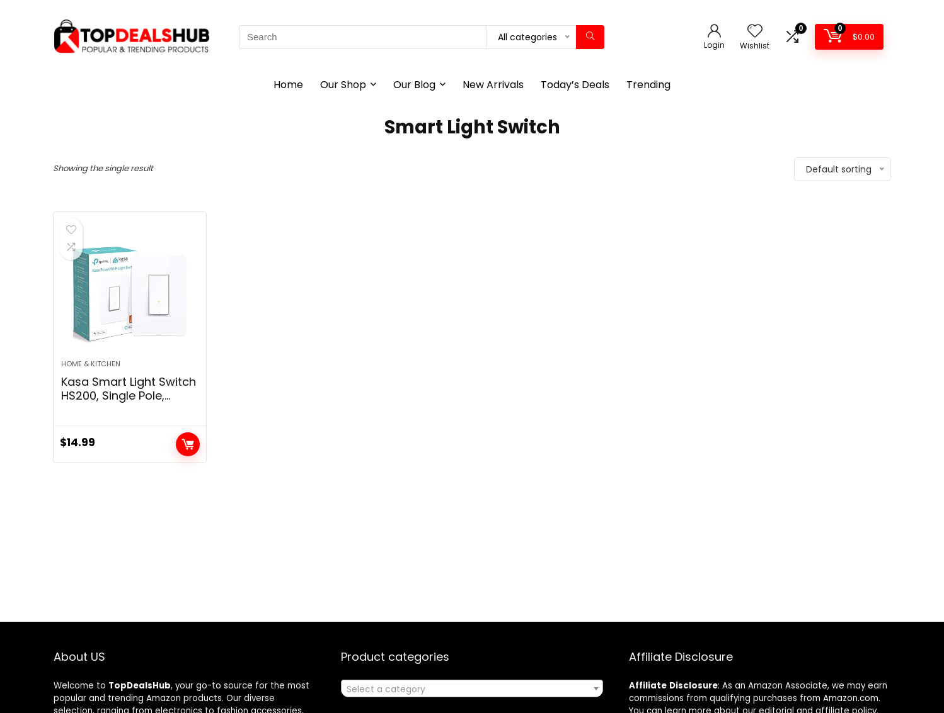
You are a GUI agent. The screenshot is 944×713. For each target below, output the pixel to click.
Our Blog (414, 84)
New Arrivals (493, 84)
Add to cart (187, 444)
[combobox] (471, 688)
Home (288, 84)
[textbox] (472, 689)
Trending (648, 84)
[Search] (590, 37)
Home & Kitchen (90, 364)
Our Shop (343, 84)
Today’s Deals (575, 84)
